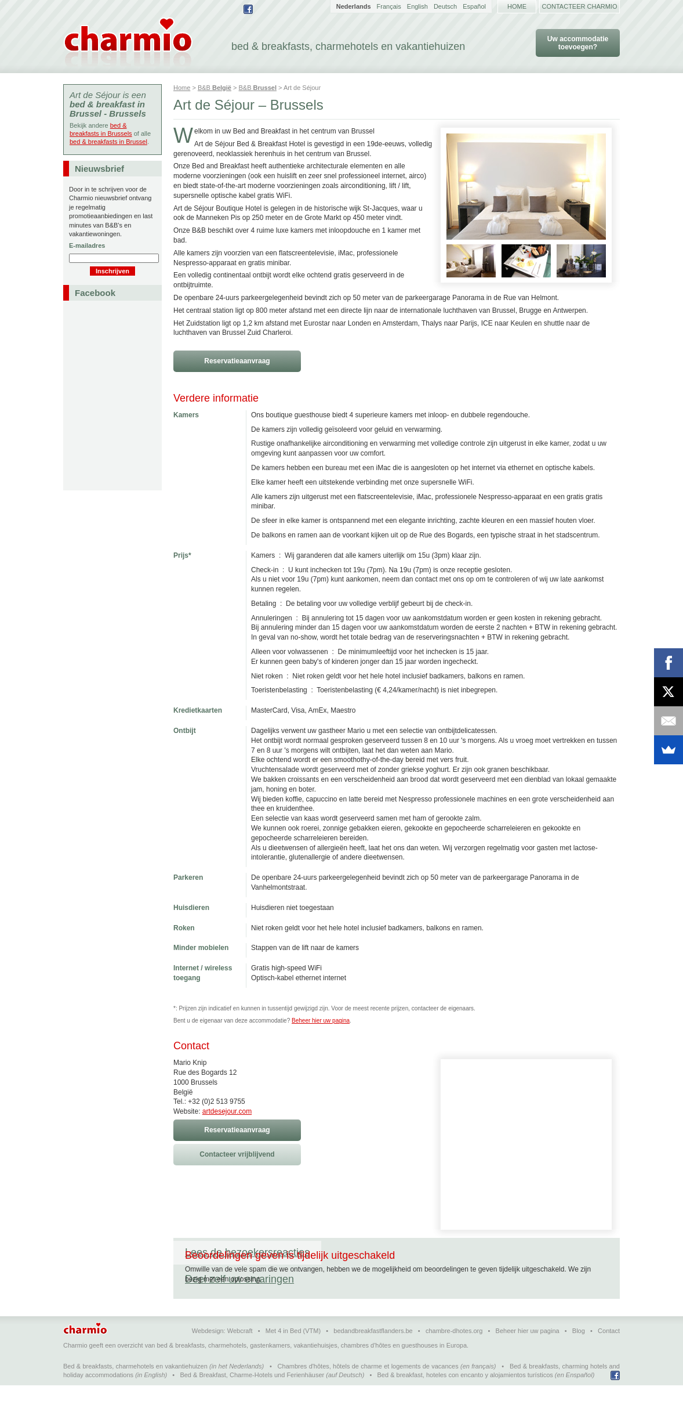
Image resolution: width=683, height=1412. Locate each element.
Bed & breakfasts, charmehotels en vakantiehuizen (135, 1392)
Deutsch (445, 6)
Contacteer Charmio (579, 6)
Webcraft (240, 1357)
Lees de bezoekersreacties (247, 1252)
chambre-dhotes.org (454, 1357)
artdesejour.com (227, 1111)
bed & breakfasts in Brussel (108, 141)
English (417, 6)
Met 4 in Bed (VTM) (293, 1357)
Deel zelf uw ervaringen (387, 1252)
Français (389, 6)
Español (474, 6)
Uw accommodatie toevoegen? (577, 43)
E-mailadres (87, 245)
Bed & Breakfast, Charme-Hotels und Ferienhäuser (252, 1401)
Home (516, 6)
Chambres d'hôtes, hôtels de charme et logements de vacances (368, 1392)
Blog (578, 1357)
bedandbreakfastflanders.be (372, 1357)
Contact (609, 1357)
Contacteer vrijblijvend (236, 1154)
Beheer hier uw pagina (321, 1020)
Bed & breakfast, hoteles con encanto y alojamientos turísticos (465, 1401)
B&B (214, 87)
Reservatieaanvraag (237, 361)
